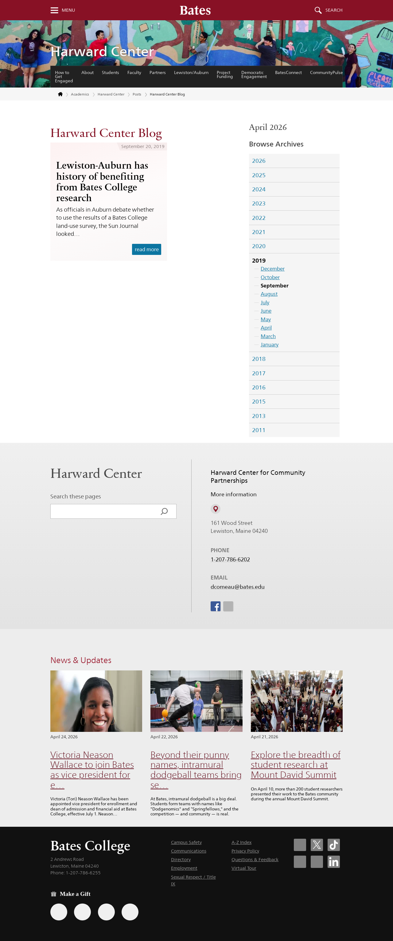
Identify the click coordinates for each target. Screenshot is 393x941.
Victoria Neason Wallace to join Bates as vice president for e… (92, 769)
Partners (158, 72)
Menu (68, 10)
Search (334, 10)
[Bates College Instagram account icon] (300, 862)
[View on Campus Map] (215, 509)
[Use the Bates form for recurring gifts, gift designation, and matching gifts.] (58, 912)
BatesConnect (288, 72)
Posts (137, 94)
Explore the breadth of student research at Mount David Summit (295, 764)
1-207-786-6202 (230, 559)
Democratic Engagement (254, 74)
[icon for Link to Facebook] (215, 606)
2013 (259, 415)
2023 (259, 203)
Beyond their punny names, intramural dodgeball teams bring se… (196, 769)
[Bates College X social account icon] (317, 845)
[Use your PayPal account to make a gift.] (106, 912)
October (270, 277)
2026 (259, 160)
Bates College (90, 845)
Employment (184, 868)
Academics (80, 94)
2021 (259, 231)
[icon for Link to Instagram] (228, 606)
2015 (259, 401)
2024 (259, 189)
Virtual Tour (244, 868)
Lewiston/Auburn (191, 72)
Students (110, 72)
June (266, 311)
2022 (259, 217)
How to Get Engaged (64, 76)
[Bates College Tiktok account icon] (334, 845)
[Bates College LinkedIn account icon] (334, 862)
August (269, 294)
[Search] (164, 511)
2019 (259, 260)
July (265, 302)
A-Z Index (241, 842)
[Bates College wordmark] (195, 10)
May (266, 319)
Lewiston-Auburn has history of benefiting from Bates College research (102, 181)
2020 (259, 246)
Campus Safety (186, 842)
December (273, 269)
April (266, 328)
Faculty (134, 72)
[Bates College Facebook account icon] (300, 845)
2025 (259, 175)
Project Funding (225, 74)
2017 (259, 373)
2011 (259, 430)
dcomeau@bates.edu (238, 587)
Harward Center (102, 51)
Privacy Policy (245, 850)
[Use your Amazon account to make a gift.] (82, 912)
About (87, 72)
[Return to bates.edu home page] (56, 94)
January (269, 345)
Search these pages (75, 496)
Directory (181, 859)
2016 (259, 387)
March (268, 336)
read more (147, 249)
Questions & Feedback (255, 859)
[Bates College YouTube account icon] (317, 862)
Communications (188, 850)
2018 (259, 358)
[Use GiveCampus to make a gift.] (130, 912)
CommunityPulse (326, 72)
